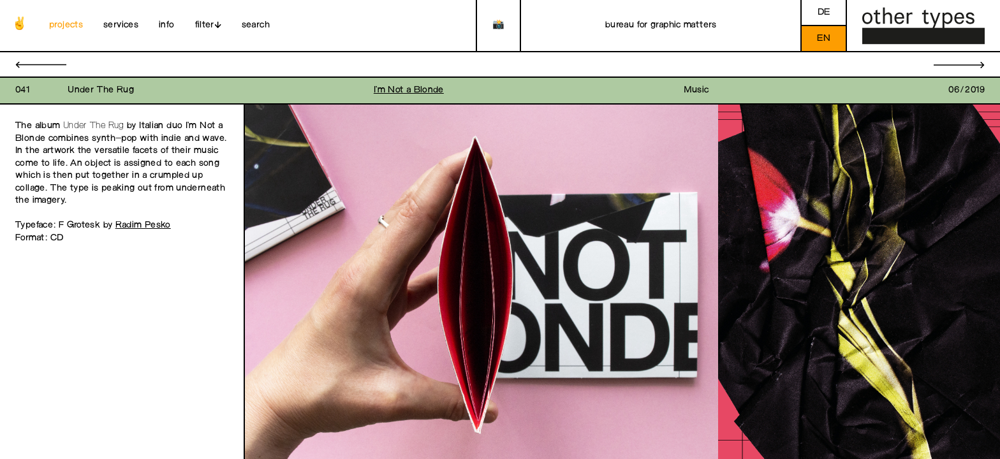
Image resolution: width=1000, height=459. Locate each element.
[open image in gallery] (481, 282)
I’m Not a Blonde (409, 90)
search (256, 25)
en (823, 38)
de (824, 12)
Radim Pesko (143, 225)
